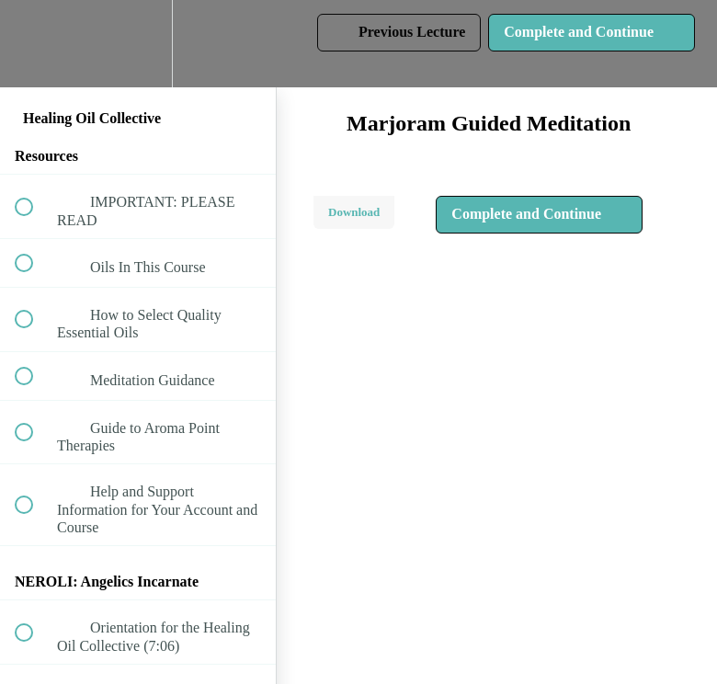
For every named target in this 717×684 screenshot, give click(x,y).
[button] (34, 43)
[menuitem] (138, 43)
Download (354, 212)
